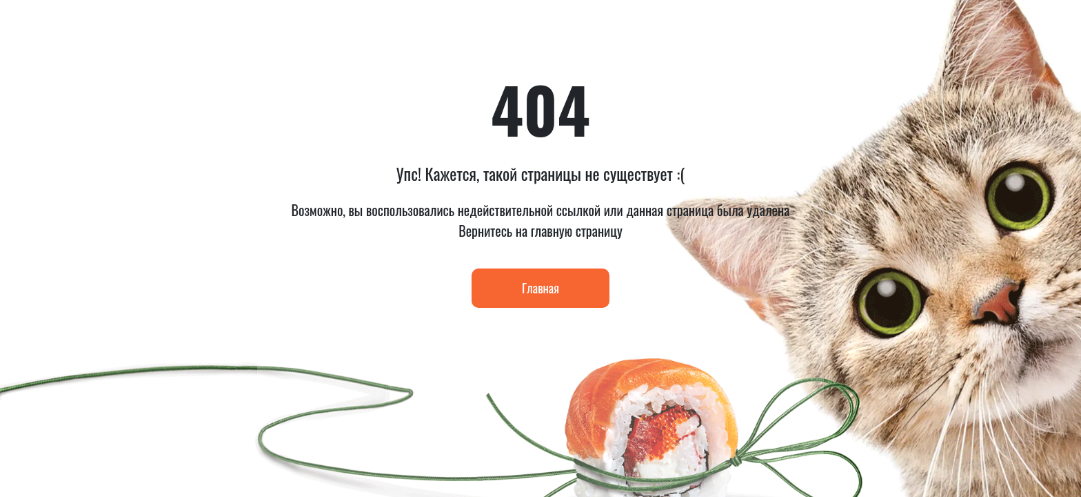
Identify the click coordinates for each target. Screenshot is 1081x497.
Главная (540, 288)
